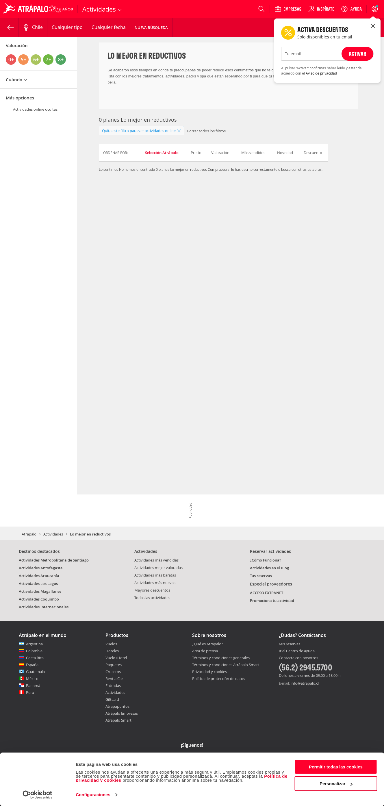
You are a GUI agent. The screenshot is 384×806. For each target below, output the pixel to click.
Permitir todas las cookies (336, 766)
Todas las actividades (152, 597)
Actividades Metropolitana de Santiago (54, 560)
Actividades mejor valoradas (158, 567)
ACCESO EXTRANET (266, 592)
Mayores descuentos (152, 590)
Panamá (33, 685)
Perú (30, 692)
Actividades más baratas (155, 575)
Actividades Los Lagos (38, 583)
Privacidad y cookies (209, 671)
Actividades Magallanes (40, 591)
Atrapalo (29, 534)
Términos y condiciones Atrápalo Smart (225, 664)
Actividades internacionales (43, 606)
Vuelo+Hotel (116, 657)
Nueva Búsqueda (151, 27)
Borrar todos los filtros (206, 131)
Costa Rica (35, 657)
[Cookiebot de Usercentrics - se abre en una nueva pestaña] (37, 794)
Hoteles (112, 650)
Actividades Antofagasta (41, 567)
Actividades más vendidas (156, 560)
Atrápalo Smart (118, 720)
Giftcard (112, 699)
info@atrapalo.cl (305, 683)
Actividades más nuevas (154, 582)
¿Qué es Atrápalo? (207, 643)
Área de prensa (205, 650)
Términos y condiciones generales (221, 657)
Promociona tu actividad (272, 600)
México (32, 678)
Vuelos (111, 643)
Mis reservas (289, 644)
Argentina (34, 643)
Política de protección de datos (218, 678)
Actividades (53, 534)
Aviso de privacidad (321, 73)
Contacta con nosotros (298, 658)
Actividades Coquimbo (39, 599)
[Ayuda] (351, 8)
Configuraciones (93, 794)
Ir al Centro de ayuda (297, 651)
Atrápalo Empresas (121, 713)
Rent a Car (114, 678)
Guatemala (35, 671)
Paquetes (113, 664)
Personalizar (336, 783)
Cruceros (113, 671)
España (32, 664)
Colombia (34, 650)
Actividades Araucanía (39, 575)
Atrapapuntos (117, 706)
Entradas (113, 685)
